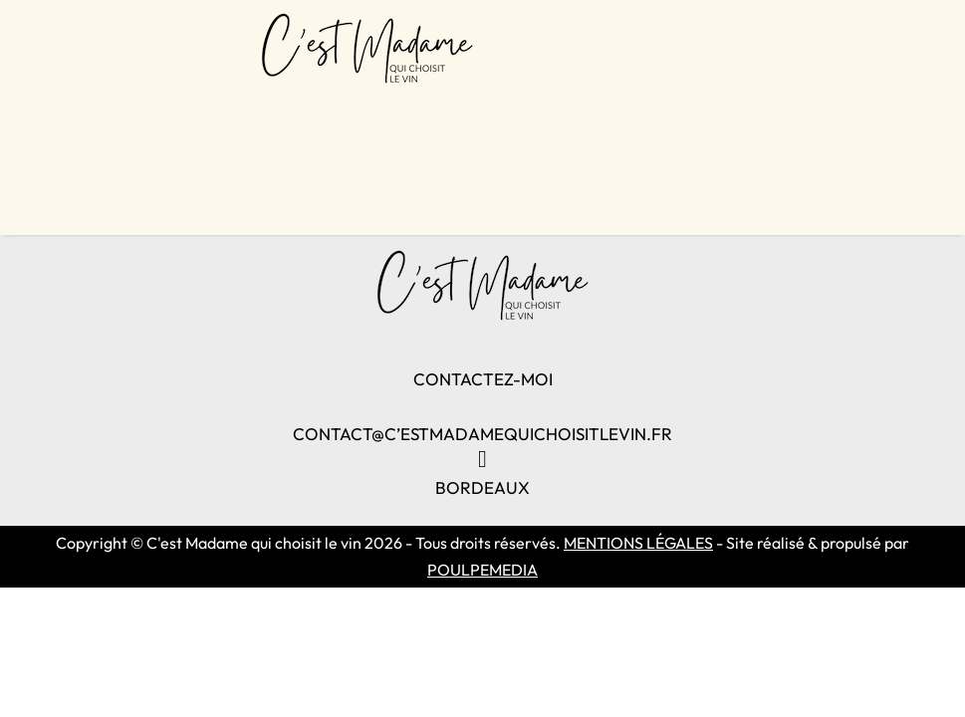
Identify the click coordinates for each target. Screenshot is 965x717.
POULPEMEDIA (482, 570)
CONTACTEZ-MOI (483, 378)
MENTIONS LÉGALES (638, 543)
